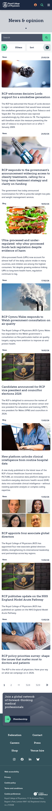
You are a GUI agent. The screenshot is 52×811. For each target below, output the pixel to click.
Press (37, 742)
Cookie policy (10, 783)
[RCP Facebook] (22, 759)
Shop (15, 750)
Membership (16, 719)
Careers (14, 742)
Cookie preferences (12, 794)
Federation (14, 735)
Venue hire (37, 750)
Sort (32, 47)
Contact (37, 735)
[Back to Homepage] (13, 5)
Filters (11, 47)
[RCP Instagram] (14, 759)
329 (38, 685)
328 (28, 685)
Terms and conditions (13, 788)
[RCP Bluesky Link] (38, 759)
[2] (47, 685)
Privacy (7, 777)
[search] (46, 37)
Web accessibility (11, 772)
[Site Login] (35, 5)
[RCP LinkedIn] (30, 759)
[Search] (21, 37)
